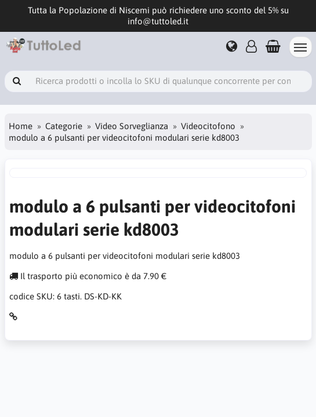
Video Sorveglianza (131, 126)
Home (20, 126)
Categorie (63, 126)
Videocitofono (208, 126)
